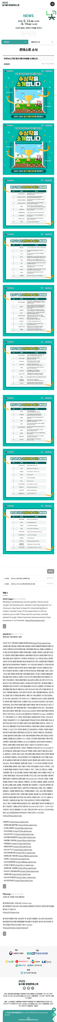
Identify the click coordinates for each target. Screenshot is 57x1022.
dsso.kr (7, 1017)
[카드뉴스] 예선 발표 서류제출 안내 (20, 578)
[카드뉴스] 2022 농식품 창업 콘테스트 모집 (23, 584)
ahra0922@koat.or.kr (21, 996)
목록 (51, 571)
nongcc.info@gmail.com (31, 1004)
